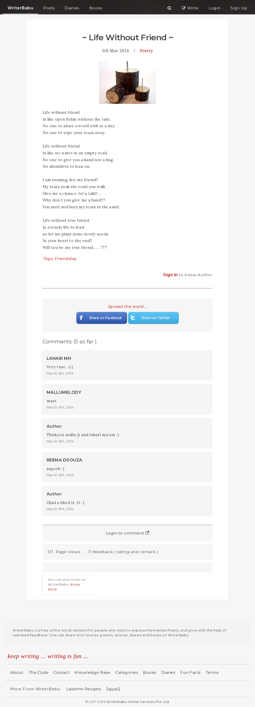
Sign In (171, 274)
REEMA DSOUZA (64, 460)
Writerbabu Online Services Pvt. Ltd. (138, 702)
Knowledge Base (92, 672)
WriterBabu (20, 8)
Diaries (168, 672)
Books (149, 672)
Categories (126, 672)
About (16, 672)
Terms (212, 672)
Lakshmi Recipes (83, 688)
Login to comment (128, 533)
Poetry (146, 50)
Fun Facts (190, 672)
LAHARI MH (59, 358)
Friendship (66, 258)
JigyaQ (113, 688)
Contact (61, 672)
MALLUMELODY (64, 392)
